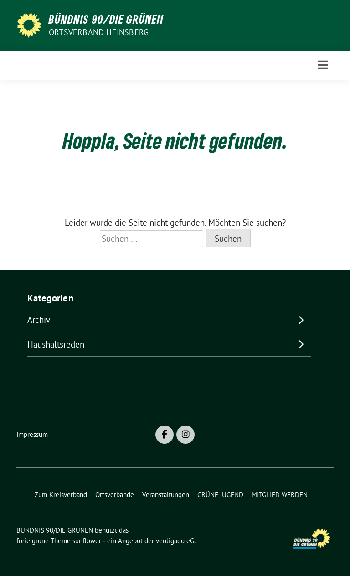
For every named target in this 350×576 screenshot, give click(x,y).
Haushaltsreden (55, 344)
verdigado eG (175, 540)
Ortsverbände (114, 494)
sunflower (86, 540)
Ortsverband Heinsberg (99, 32)
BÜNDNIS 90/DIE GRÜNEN (106, 19)
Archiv (38, 319)
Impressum (32, 434)
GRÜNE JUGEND (220, 494)
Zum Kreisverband (61, 494)
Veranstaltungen (165, 494)
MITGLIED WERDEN (280, 494)
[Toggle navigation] (323, 65)
